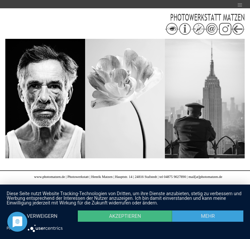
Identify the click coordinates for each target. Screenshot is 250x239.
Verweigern (42, 216)
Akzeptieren (125, 216)
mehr (208, 216)
